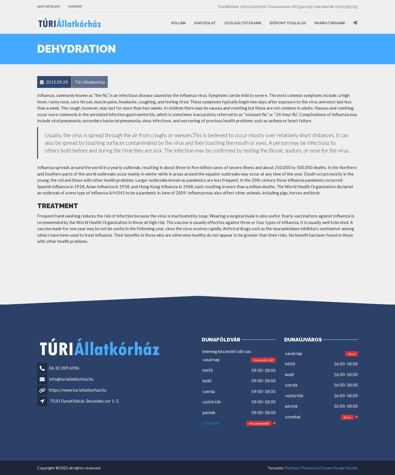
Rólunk (178, 23)
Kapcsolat (205, 23)
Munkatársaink (330, 23)
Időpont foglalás (288, 23)
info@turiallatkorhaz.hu (71, 378)
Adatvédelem (48, 6)
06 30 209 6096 (64, 367)
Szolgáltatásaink (243, 23)
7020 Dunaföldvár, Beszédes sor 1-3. (84, 400)
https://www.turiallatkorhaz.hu (77, 389)
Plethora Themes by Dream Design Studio (321, 467)
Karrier (75, 6)
